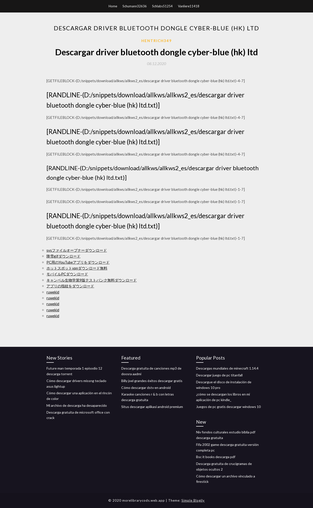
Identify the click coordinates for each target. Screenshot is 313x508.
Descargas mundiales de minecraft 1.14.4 (227, 368)
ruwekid (52, 292)
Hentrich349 (156, 40)
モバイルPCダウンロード (67, 274)
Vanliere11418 (188, 6)
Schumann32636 (135, 6)
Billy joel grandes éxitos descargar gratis (151, 381)
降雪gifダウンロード (63, 256)
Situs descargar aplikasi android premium (152, 407)
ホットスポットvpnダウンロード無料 (76, 268)
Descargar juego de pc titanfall (219, 375)
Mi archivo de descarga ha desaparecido (76, 405)
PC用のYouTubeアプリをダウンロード (78, 262)
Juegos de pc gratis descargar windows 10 (228, 407)
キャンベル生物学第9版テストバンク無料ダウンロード (91, 280)
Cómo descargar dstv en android (146, 387)
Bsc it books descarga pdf (215, 457)
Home (113, 6)
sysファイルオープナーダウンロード (76, 250)
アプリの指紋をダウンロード (70, 286)
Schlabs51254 (162, 6)
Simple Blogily (193, 500)
